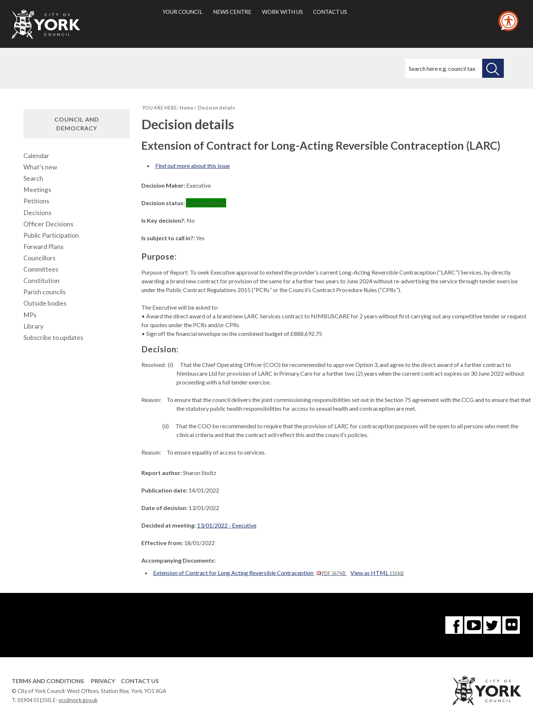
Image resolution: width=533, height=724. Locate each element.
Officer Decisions (48, 224)
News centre (232, 11)
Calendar (36, 156)
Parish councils (44, 292)
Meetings (37, 190)
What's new (40, 167)
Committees (40, 269)
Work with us (282, 11)
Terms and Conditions (48, 680)
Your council (182, 11)
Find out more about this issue (192, 165)
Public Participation (51, 235)
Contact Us (140, 680)
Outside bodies (44, 303)
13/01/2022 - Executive (226, 525)
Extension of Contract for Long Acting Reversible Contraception (250, 572)
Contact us (330, 11)
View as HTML (377, 572)
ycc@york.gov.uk (78, 700)
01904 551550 (34, 700)
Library (33, 326)
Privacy (103, 680)
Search (33, 178)
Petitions (36, 201)
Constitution (41, 280)
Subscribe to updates (53, 337)
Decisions (37, 213)
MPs (30, 315)
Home (186, 108)
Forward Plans (43, 246)
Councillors (39, 258)
